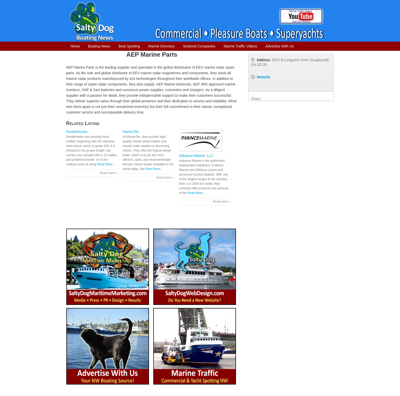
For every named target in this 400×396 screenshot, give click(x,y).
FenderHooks (77, 132)
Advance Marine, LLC (196, 156)
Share (255, 99)
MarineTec (131, 132)
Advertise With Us (279, 46)
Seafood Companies (199, 46)
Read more (107, 173)
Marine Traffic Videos (240, 46)
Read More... (106, 164)
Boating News (99, 46)
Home (75, 46)
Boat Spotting (129, 46)
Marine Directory (161, 46)
